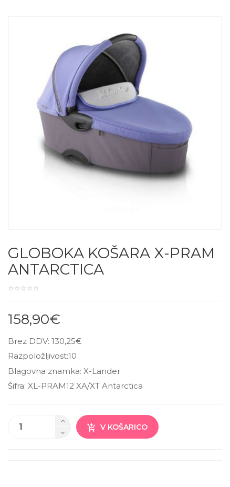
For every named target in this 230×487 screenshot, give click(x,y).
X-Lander (101, 371)
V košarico (117, 427)
